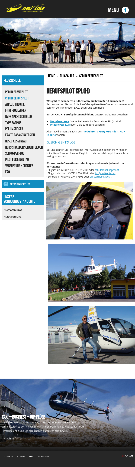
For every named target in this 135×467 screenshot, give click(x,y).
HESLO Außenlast (16, 141)
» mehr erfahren (13, 438)
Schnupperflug (14, 153)
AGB (31, 456)
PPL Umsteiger (14, 129)
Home (51, 76)
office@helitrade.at (100, 176)
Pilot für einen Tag (17, 159)
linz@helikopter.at (105, 173)
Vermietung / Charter (19, 166)
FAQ (7, 172)
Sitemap (21, 456)
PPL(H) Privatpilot (16, 92)
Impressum (43, 456)
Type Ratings (13, 123)
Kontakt (8, 456)
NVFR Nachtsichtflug (18, 116)
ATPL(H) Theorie (15, 104)
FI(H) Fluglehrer (15, 110)
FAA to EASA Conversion (20, 135)
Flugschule (67, 76)
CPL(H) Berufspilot (17, 98)
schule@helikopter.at (107, 170)
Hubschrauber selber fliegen (24, 147)
